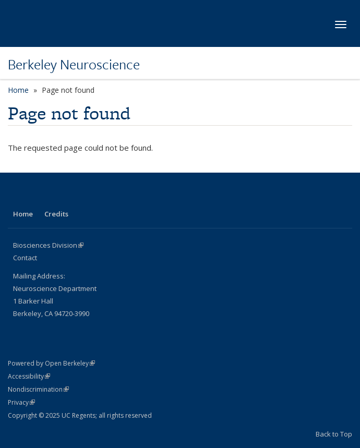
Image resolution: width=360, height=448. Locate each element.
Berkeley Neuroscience (74, 64)
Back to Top (334, 434)
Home (18, 90)
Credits (56, 214)
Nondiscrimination (38, 389)
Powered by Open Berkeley (51, 363)
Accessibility (29, 376)
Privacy (21, 402)
